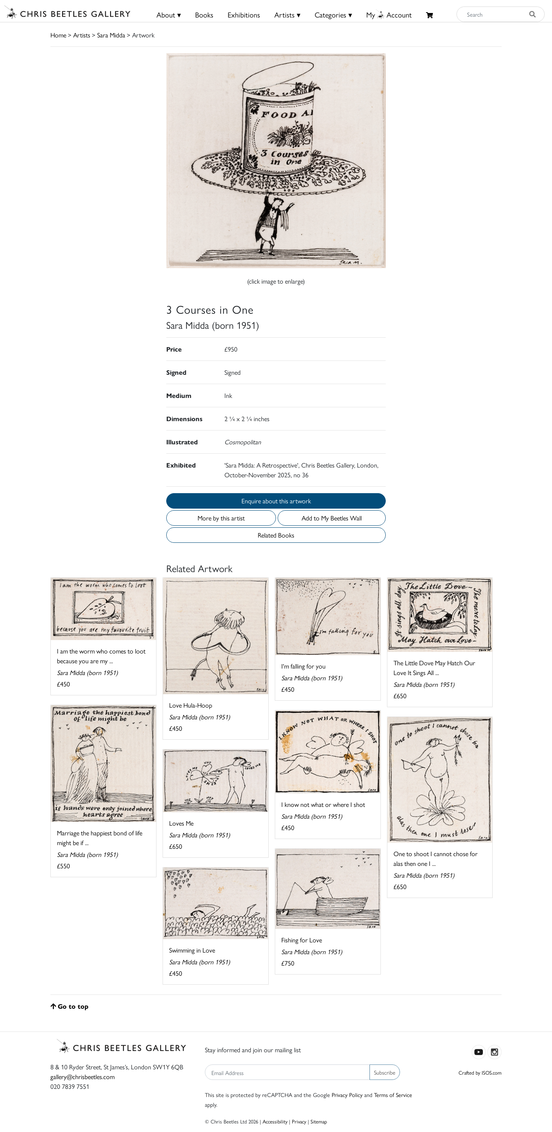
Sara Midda (111, 34)
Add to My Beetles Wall (332, 517)
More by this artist (221, 517)
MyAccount (389, 14)
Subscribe (385, 1072)
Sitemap (319, 1121)
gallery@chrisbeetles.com (82, 1076)
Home (58, 34)
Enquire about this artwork (276, 500)
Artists (81, 34)
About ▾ (168, 14)
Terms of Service (393, 1094)
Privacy (299, 1121)
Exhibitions (244, 14)
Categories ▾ (333, 14)
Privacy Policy (347, 1094)
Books (204, 14)
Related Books (276, 535)
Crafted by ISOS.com (480, 1072)
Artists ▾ (287, 14)
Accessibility (275, 1121)
